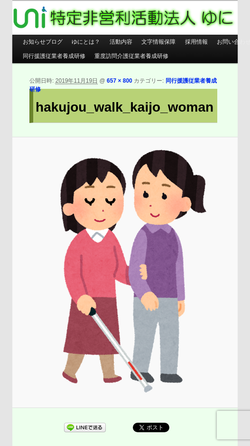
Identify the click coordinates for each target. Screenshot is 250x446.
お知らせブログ (43, 41)
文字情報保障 (158, 41)
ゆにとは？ (86, 41)
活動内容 (121, 41)
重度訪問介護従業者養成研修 (131, 56)
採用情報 (196, 41)
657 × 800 (119, 80)
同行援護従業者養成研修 (54, 56)
